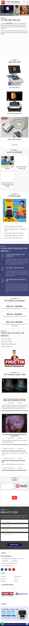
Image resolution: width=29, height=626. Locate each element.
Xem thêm (14, 145)
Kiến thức (3, 581)
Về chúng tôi (17, 576)
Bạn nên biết (11, 403)
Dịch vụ (16, 579)
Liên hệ (16, 581)
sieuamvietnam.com (7, 566)
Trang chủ (3, 576)
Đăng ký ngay (14, 544)
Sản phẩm (3, 579)
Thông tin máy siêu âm (9, 448)
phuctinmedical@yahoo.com (9, 563)
